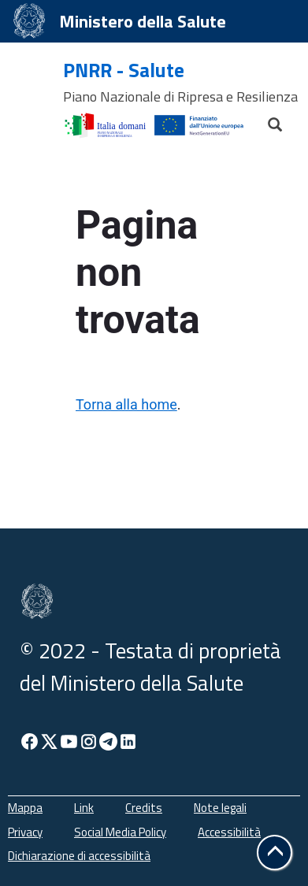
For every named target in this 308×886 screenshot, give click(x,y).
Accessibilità (229, 832)
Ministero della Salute (142, 21)
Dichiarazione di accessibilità (79, 856)
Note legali (220, 808)
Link (84, 808)
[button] (274, 852)
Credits (143, 808)
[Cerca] (268, 120)
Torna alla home (126, 404)
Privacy (25, 832)
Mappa (25, 808)
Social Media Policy (120, 832)
